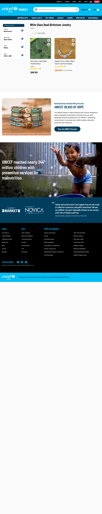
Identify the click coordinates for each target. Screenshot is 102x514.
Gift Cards (24, 252)
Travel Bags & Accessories (51, 245)
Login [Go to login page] (74, 2)
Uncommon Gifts (79, 242)
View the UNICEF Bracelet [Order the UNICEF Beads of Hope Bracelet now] (67, 129)
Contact (23, 242)
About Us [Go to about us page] (59, 2)
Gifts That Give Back (79, 233)
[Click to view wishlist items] (86, 9)
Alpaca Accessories (49, 233)
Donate (4, 249)
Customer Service (26, 239)
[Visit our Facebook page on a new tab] (18, 262)
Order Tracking (25, 233)
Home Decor (80, 18)
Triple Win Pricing (7, 239)
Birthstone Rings (49, 242)
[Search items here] (53, 9)
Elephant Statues (78, 245)
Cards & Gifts (37, 18)
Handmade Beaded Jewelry (81, 252)
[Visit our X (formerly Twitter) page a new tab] (22, 262)
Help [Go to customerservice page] (80, 2)
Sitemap (4, 252)
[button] (48, 40)
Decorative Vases (79, 239)
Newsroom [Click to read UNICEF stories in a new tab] (5, 242)
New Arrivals (93, 18)
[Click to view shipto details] (88, 1)
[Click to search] (76, 10)
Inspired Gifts (23, 18)
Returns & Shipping (27, 236)
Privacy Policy (25, 245)
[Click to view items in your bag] (96, 9)
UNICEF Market (6, 236)
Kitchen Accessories (50, 249)
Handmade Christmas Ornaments (54, 252)
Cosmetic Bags (48, 255)
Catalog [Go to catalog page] (67, 2)
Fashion (70, 18)
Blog (3, 245)
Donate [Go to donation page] (97, 2)
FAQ (22, 249)
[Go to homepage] (15, 9)
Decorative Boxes (49, 239)
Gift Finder (49, 18)
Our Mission (5, 233)
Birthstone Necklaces (80, 249)
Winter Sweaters (78, 236)
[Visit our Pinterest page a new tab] (26, 262)
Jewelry (60, 18)
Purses (46, 236)
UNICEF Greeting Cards (80, 255)
